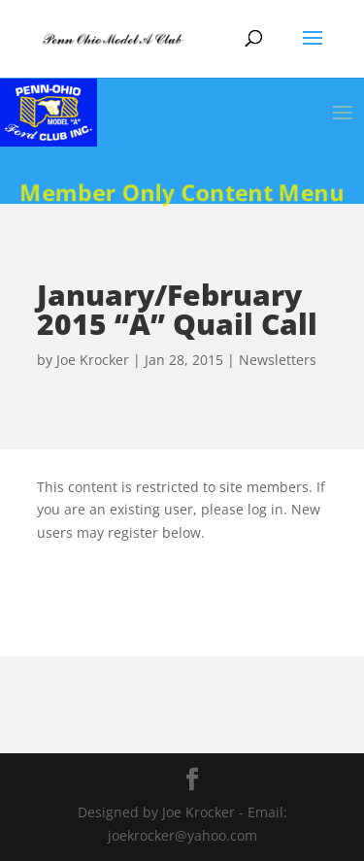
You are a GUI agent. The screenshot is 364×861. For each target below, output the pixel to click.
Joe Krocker (92, 359)
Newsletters (277, 359)
